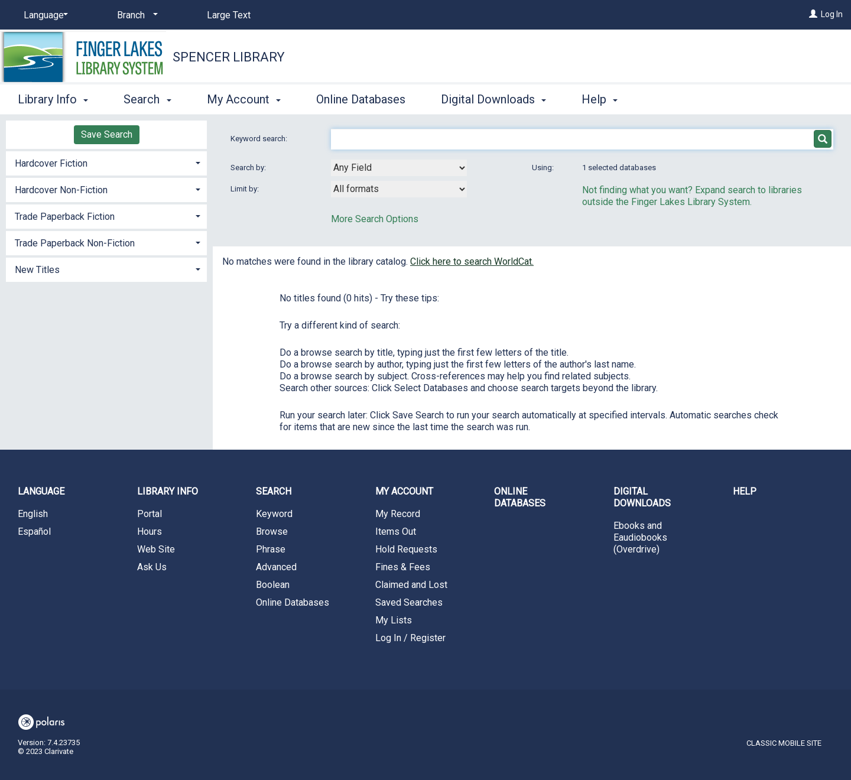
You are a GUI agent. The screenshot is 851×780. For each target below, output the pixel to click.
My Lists (393, 620)
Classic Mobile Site (783, 743)
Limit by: (245, 188)
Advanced (276, 567)
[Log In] (813, 14)
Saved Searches (409, 602)
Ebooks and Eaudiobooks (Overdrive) (640, 537)
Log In (832, 14)
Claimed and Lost (411, 584)
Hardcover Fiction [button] (51, 163)
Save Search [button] (106, 134)
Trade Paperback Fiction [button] (65, 216)
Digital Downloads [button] (493, 99)
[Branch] (135, 15)
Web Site (156, 549)
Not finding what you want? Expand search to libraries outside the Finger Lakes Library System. (692, 195)
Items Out (395, 531)
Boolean (273, 584)
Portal (149, 513)
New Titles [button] (37, 269)
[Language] (44, 15)
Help (744, 491)
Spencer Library (229, 57)
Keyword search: (259, 138)
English (33, 513)
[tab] (106, 162)
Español (34, 531)
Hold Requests (406, 549)
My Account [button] (244, 99)
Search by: (249, 167)
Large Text (229, 15)
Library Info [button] (53, 99)
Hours (149, 531)
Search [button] (147, 99)
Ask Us (152, 567)
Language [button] (41, 491)
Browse (272, 531)
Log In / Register (410, 638)
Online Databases (360, 99)
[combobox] (399, 168)
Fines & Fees (402, 567)
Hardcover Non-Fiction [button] (61, 190)
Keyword (274, 513)
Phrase (270, 549)
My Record (397, 513)
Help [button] (600, 99)
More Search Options (374, 219)
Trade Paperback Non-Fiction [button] (75, 243)
